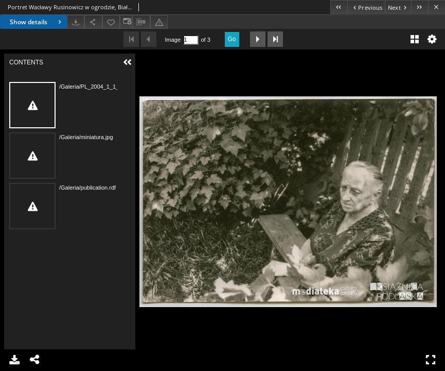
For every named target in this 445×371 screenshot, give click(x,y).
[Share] (93, 22)
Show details (37, 22)
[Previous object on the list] (366, 7)
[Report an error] (159, 22)
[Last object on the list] (419, 7)
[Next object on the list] (398, 7)
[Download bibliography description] (141, 22)
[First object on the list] (338, 7)
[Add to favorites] (111, 22)
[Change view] (126, 22)
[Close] (436, 7)
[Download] (75, 22)
